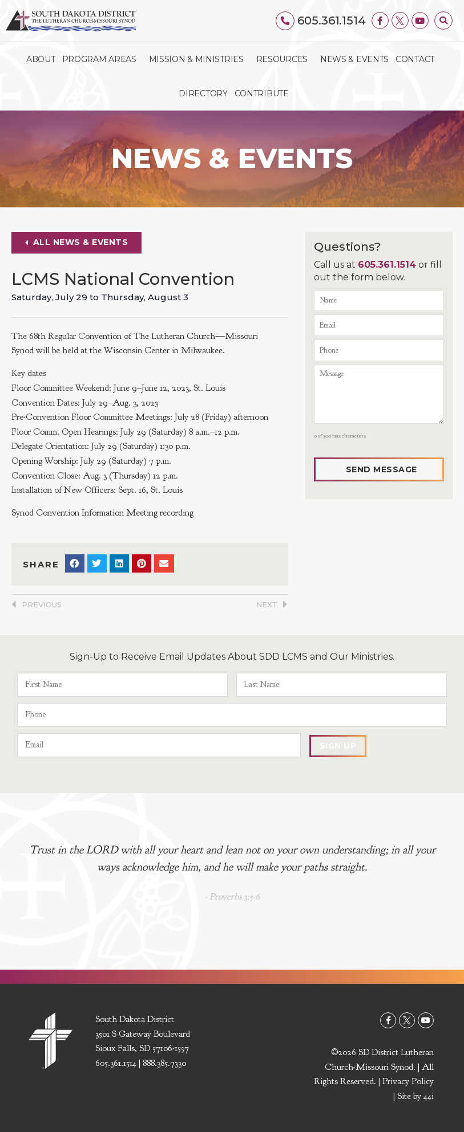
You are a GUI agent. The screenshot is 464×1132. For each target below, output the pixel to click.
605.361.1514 (331, 20)
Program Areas (102, 58)
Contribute (262, 93)
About (40, 59)
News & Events (354, 59)
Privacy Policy (408, 1081)
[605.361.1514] (285, 20)
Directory (203, 93)
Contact (415, 59)
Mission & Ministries (199, 58)
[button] (443, 20)
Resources (284, 58)
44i (428, 1096)
